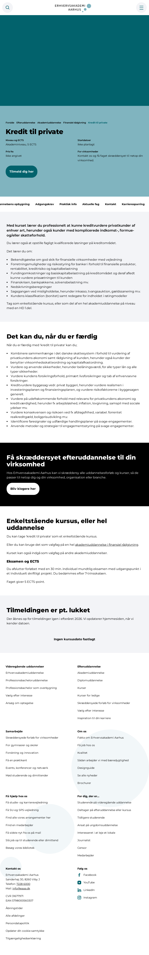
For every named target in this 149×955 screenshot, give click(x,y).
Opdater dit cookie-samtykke (25, 931)
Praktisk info (74, 204)
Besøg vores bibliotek (20, 848)
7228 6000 (23, 884)
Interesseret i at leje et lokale (96, 832)
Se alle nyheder (87, 775)
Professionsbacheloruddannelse (27, 680)
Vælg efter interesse (19, 695)
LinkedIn (86, 890)
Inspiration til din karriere (94, 718)
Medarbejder (85, 855)
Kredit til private (97, 122)
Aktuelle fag (97, 204)
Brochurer (84, 783)
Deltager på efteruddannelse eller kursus (104, 810)
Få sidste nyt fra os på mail (23, 832)
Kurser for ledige (88, 695)
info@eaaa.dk (21, 888)
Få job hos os (86, 745)
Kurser (81, 688)
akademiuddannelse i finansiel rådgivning (106, 548)
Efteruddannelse (25, 122)
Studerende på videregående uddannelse (104, 802)
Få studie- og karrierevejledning (27, 802)
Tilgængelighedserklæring (23, 938)
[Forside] (75, 7)
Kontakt (117, 204)
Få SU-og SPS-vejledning (22, 810)
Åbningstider (14, 908)
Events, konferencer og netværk (27, 768)
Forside (10, 122)
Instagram (87, 897)
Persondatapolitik (17, 923)
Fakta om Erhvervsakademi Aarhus (100, 737)
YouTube (86, 882)
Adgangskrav (51, 204)
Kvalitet (82, 752)
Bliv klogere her (23, 493)
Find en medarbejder (19, 825)
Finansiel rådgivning (74, 122)
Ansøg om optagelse (19, 703)
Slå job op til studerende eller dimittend (32, 840)
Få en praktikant (16, 760)
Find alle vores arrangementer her (28, 817)
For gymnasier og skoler (22, 745)
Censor (82, 848)
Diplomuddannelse (90, 680)
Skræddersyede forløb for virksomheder (103, 703)
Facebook (86, 875)
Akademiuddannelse (49, 122)
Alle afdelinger (15, 915)
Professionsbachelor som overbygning (31, 688)
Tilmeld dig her (21, 171)
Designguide (85, 768)
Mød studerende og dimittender (27, 775)
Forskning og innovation (22, 752)
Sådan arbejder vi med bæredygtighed (103, 760)
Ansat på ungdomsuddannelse (97, 825)
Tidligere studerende (91, 817)
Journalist (83, 840)
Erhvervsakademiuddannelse (25, 672)
